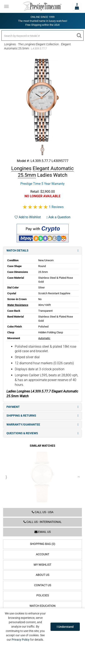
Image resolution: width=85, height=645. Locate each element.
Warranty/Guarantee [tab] (42, 424)
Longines (10, 44)
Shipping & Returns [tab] (42, 415)
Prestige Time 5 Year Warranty (42, 184)
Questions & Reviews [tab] (42, 433)
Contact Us (42, 585)
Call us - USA (42, 512)
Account (42, 554)
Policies (42, 595)
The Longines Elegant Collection (38, 44)
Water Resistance (17, 305)
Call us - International (42, 522)
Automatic (44, 338)
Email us (42, 532)
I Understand (65, 626)
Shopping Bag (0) (42, 544)
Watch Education (42, 606)
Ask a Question (59, 217)
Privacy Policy (21, 639)
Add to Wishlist (28, 217)
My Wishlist (42, 565)
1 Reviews (56, 207)
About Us (42, 575)
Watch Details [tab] (42, 250)
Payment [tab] (42, 406)
